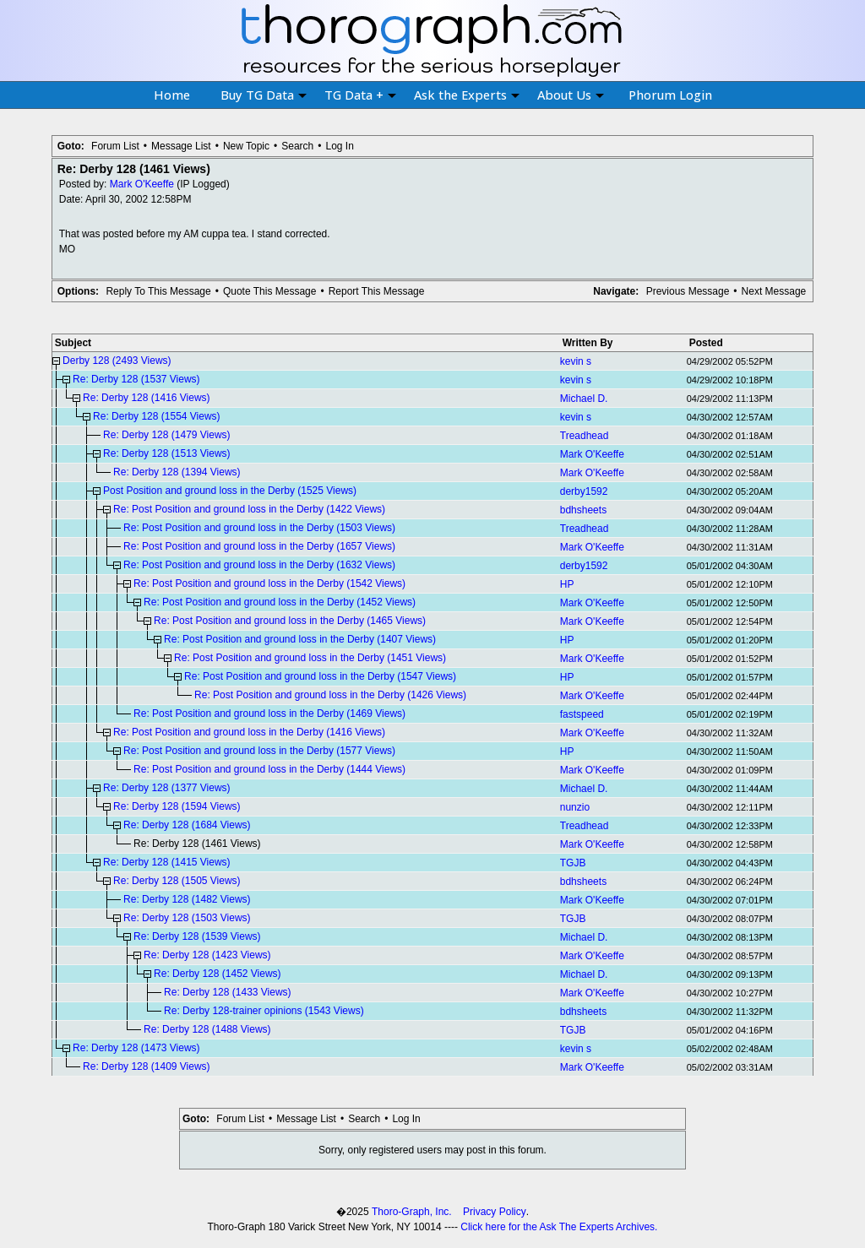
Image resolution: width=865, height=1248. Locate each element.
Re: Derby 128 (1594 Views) (177, 806)
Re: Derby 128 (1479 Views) (167, 435)
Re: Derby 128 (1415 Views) (167, 862)
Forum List (115, 146)
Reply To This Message (158, 291)
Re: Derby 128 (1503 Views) (187, 918)
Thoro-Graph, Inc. (412, 1212)
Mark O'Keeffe (142, 184)
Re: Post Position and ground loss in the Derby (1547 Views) (320, 676)
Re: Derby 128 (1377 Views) (167, 788)
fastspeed (582, 714)
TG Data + (360, 94)
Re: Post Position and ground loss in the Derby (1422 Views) (249, 509)
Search (297, 146)
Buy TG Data (263, 94)
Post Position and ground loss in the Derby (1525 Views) (229, 490)
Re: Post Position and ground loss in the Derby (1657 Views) (259, 546)
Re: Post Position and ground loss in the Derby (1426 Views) (330, 695)
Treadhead (584, 436)
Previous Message (688, 291)
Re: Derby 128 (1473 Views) (136, 1048)
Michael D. (584, 398)
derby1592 (584, 491)
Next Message (774, 291)
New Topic (246, 146)
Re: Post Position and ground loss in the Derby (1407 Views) (300, 639)
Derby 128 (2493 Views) (117, 360)
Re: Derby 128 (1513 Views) (167, 453)
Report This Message (377, 291)
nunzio (575, 807)
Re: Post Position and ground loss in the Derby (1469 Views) (269, 713)
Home (172, 94)
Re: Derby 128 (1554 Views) (156, 416)
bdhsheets (583, 510)
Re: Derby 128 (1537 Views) (136, 379)
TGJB (573, 863)
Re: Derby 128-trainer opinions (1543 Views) (264, 1011)
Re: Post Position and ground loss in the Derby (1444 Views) (269, 769)
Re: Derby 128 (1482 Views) (187, 899)
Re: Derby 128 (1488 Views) (207, 1029)
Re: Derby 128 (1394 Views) (177, 472)
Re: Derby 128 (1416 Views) (146, 398)
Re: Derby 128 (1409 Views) (146, 1066)
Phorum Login (670, 94)
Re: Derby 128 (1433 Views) (227, 992)
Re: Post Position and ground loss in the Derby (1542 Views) (269, 583)
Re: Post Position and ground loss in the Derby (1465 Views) (290, 621)
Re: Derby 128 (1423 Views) (207, 955)
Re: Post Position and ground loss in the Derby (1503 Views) (259, 528)
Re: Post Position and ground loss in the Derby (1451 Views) (310, 658)
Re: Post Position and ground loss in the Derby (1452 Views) (280, 602)
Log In (339, 146)
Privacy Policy (494, 1212)
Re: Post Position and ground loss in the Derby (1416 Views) (249, 732)
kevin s (575, 361)
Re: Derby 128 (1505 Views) (177, 881)
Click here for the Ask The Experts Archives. (558, 1227)
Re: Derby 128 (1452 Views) (217, 973)
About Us (570, 94)
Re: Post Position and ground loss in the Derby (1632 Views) (259, 565)
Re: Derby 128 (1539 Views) (197, 936)
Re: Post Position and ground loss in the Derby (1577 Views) (259, 751)
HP (567, 584)
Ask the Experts (467, 94)
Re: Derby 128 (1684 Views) (187, 825)
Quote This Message (270, 291)
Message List (181, 146)
